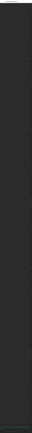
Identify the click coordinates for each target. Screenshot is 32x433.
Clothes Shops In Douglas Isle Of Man (6, 427)
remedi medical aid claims (11, 1)
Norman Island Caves (25, 426)
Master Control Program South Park (6, 426)
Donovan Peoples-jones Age (17, 426)
